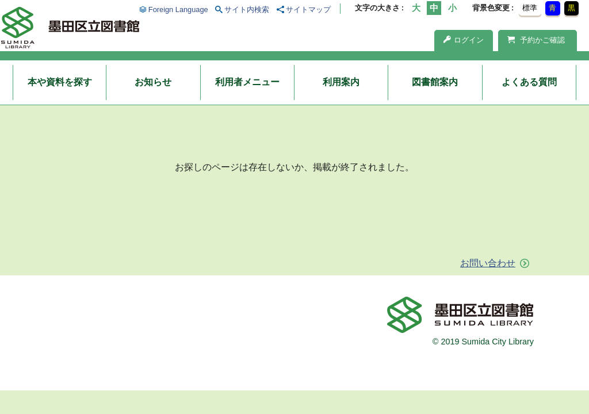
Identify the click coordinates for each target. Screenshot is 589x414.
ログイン (463, 40)
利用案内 (341, 82)
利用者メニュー (247, 82)
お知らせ (153, 82)
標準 (529, 7)
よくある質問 (529, 82)
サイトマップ (308, 9)
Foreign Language (178, 9)
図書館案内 (435, 82)
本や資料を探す (60, 82)
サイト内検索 (246, 9)
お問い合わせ (487, 263)
